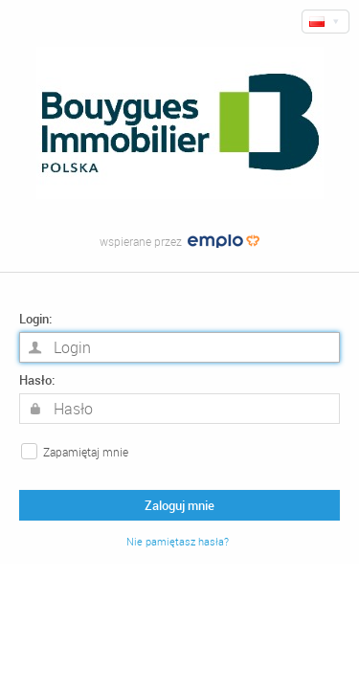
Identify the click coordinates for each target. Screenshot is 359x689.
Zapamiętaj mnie (85, 451)
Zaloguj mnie (179, 505)
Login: (35, 319)
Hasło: (37, 380)
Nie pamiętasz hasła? (177, 541)
